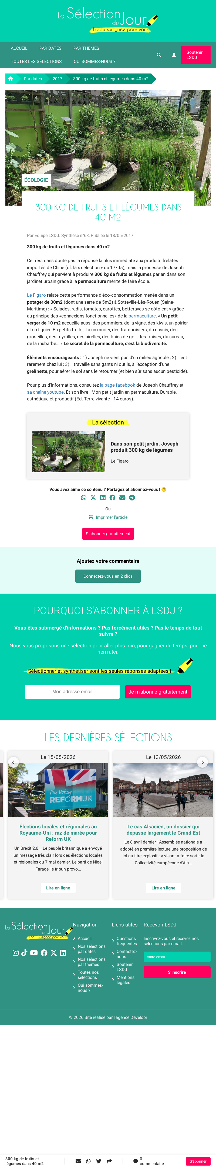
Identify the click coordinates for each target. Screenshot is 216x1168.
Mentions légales (123, 980)
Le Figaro (36, 295)
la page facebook (117, 385)
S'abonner (198, 1161)
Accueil (19, 48)
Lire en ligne (58, 888)
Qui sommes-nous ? (95, 61)
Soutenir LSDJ (194, 55)
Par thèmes (86, 48)
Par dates (50, 48)
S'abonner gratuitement (108, 533)
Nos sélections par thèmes (89, 962)
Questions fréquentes (124, 941)
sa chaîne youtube (45, 392)
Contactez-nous (124, 954)
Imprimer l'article (108, 517)
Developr (138, 1017)
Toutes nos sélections (86, 975)
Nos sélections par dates (89, 949)
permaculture (142, 316)
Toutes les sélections (36, 61)
